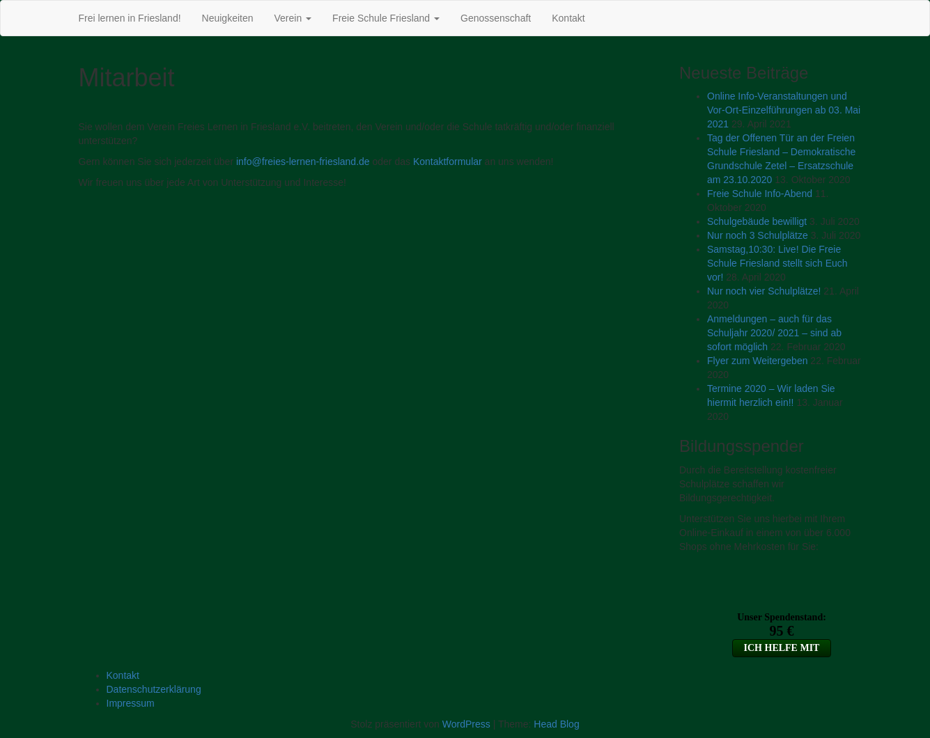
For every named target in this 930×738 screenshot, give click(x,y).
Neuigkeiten (228, 18)
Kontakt (568, 18)
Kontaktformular (447, 161)
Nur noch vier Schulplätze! (764, 291)
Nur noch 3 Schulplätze (757, 235)
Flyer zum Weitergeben (757, 360)
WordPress (466, 724)
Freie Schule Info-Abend (759, 193)
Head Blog (556, 724)
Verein (293, 18)
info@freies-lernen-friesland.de (303, 161)
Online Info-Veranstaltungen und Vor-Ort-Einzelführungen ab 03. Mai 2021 (783, 110)
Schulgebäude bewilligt (757, 221)
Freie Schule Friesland (386, 18)
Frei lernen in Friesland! (130, 18)
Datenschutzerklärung (154, 689)
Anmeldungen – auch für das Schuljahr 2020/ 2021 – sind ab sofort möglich (774, 332)
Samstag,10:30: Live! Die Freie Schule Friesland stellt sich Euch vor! (777, 263)
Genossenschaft (495, 18)
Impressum (131, 703)
